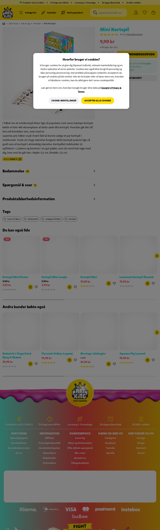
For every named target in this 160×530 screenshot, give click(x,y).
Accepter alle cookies (97, 100)
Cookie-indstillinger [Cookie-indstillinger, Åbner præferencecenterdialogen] (63, 100)
